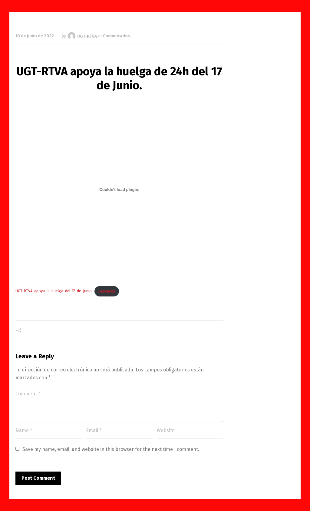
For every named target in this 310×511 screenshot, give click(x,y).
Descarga (106, 291)
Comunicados (116, 36)
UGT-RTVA (87, 36)
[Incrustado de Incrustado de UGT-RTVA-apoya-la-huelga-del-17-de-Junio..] (119, 189)
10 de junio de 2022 (34, 36)
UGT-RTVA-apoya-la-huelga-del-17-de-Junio (53, 291)
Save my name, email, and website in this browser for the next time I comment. (110, 449)
